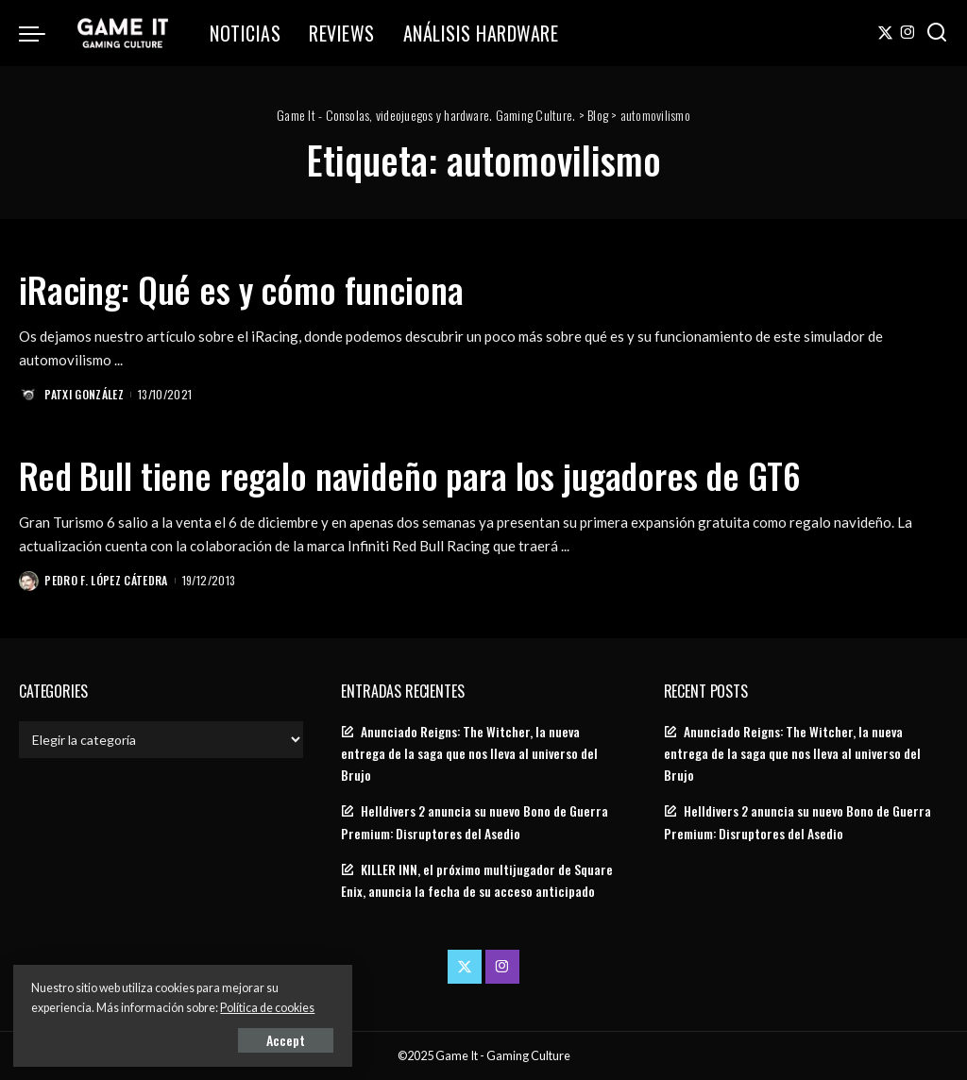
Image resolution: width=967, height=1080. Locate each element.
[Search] (936, 33)
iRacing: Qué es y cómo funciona (256, 288)
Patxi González (85, 393)
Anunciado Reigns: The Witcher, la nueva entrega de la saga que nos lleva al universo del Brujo (469, 752)
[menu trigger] (41, 33)
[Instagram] (908, 33)
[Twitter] (885, 33)
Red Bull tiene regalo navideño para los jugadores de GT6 (435, 473)
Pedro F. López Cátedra (107, 578)
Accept (231, 1039)
